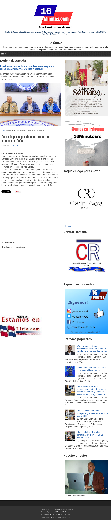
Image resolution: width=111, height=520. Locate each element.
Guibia (68, 226)
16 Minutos (56, 509)
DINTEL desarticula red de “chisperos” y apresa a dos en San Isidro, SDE (92, 413)
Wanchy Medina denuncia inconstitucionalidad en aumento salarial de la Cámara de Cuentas (92, 349)
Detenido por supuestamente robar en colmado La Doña (25, 138)
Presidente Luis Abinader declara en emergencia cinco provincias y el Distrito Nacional (27, 67)
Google (60, 517)
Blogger (51, 517)
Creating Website (54, 512)
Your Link (51, 514)
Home (3, 130)
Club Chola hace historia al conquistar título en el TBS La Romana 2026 (90, 435)
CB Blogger (14, 145)
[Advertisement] (24, 215)
